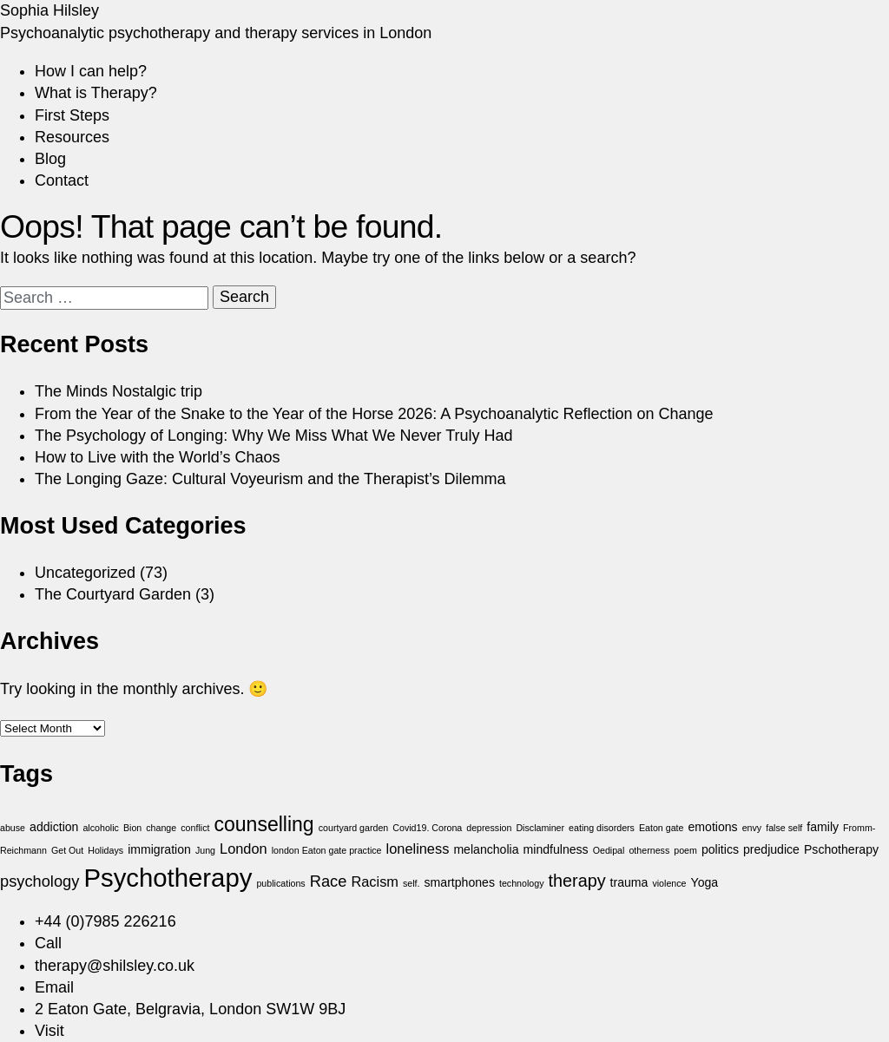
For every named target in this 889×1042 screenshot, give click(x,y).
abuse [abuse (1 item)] (12, 827)
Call (48, 943)
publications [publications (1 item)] (280, 883)
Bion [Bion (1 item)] (132, 827)
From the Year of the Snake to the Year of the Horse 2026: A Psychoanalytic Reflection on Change (374, 414)
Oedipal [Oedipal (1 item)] (609, 850)
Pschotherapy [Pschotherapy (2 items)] (841, 849)
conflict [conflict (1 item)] (195, 827)
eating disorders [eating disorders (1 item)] (602, 827)
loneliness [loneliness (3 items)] (418, 848)
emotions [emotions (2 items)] (713, 827)
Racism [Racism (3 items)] (374, 881)
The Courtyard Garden (113, 594)
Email (54, 987)
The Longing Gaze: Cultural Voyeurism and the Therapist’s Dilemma (270, 479)
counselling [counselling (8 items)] (263, 824)
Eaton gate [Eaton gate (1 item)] (661, 827)
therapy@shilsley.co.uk (114, 965)
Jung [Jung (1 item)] (205, 850)
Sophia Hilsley (49, 10)
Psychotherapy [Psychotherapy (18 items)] (167, 877)
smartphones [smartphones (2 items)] (460, 882)
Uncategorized (85, 572)
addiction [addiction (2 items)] (54, 827)
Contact (62, 180)
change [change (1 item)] (161, 827)
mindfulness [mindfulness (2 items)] (556, 849)
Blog (50, 158)
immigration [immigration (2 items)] (159, 849)
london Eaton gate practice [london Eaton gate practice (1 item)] (327, 850)
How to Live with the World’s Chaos (157, 457)
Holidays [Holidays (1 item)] (105, 850)
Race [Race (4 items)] (328, 881)
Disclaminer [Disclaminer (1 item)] (540, 827)
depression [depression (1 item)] (488, 827)
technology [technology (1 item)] (521, 883)
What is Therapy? (96, 93)
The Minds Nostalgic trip (118, 391)
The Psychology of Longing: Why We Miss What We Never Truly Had (274, 435)
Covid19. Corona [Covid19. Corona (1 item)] (427, 827)
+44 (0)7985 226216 (105, 921)
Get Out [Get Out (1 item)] (67, 850)
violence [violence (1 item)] (669, 883)
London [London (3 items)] (243, 848)
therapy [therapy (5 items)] (577, 880)
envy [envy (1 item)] (752, 827)
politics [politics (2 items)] (720, 849)
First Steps (72, 115)
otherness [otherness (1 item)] (649, 850)
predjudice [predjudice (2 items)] (771, 849)
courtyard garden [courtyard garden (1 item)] (354, 827)
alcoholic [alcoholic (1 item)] (100, 827)
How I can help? (91, 71)
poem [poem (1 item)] (685, 850)
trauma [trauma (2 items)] (629, 882)
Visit (49, 1030)
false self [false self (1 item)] (784, 827)
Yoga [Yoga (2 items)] (705, 882)
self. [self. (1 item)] (411, 883)
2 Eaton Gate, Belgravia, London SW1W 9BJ (190, 1009)
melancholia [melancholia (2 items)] (485, 849)
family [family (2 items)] (823, 827)
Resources (72, 137)
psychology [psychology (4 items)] (39, 881)
